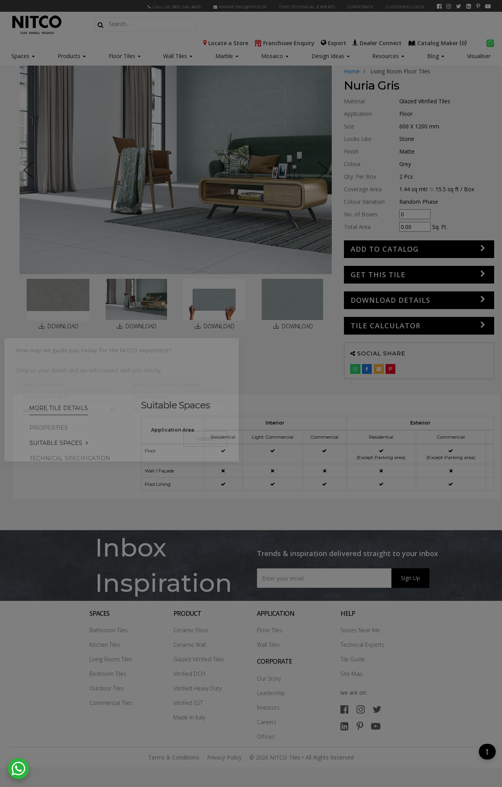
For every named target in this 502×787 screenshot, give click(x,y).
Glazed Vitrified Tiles (198, 659)
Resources (388, 56)
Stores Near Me (360, 630)
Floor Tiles (125, 56)
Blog (435, 56)
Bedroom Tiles (107, 673)
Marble (226, 56)
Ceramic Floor (191, 630)
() (438, 42)
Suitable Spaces (55, 443)
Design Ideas (330, 56)
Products (69, 56)
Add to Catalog (384, 249)
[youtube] (488, 6)
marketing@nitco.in (240, 6)
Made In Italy (189, 717)
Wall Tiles (178, 56)
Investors (268, 707)
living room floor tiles (400, 71)
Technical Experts (362, 644)
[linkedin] (468, 6)
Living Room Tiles (110, 659)
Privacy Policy (224, 757)
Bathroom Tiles (108, 630)
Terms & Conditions (173, 757)
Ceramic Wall (189, 644)
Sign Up (410, 578)
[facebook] (439, 6)
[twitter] (458, 6)
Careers (266, 722)
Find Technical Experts (307, 6)
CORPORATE (360, 6)
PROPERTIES (48, 427)
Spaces (20, 56)
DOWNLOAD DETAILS (390, 300)
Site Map (351, 673)
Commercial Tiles (111, 702)
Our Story (269, 678)
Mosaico (275, 56)
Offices (266, 736)
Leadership (271, 693)
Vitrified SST (188, 702)
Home (352, 71)
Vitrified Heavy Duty (197, 688)
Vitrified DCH (189, 673)
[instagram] (448, 6)
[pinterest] (478, 6)
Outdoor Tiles (106, 688)
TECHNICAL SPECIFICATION (69, 458)
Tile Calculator (385, 325)
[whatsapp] (490, 42)
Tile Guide (352, 659)
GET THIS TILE (378, 274)
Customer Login (405, 6)
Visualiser (479, 56)
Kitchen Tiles (104, 644)
